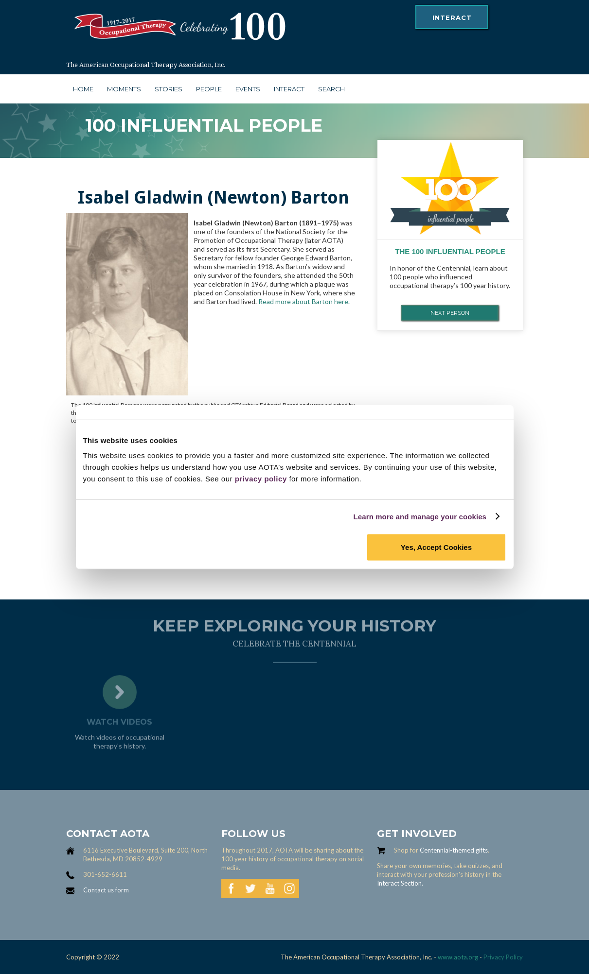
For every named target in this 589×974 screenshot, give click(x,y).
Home (83, 89)
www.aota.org (457, 957)
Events (247, 89)
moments (124, 89)
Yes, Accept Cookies (436, 547)
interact (452, 17)
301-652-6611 (105, 874)
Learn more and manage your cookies (420, 516)
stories (168, 89)
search (331, 89)
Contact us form (106, 890)
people (209, 89)
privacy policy (261, 479)
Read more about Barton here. (304, 301)
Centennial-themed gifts (454, 850)
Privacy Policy (503, 957)
